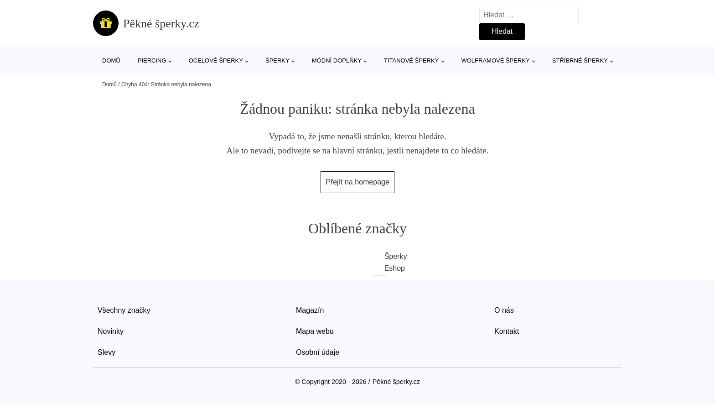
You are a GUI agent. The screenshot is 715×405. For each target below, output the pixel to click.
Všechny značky (124, 310)
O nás (504, 310)
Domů (111, 60)
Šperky (277, 60)
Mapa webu (315, 331)
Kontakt (506, 331)
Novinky (111, 331)
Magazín (310, 310)
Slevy (106, 352)
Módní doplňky (337, 60)
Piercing (152, 60)
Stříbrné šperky (580, 60)
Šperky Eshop (385, 262)
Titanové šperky (411, 60)
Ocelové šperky (216, 60)
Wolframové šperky (495, 60)
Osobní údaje (317, 352)
